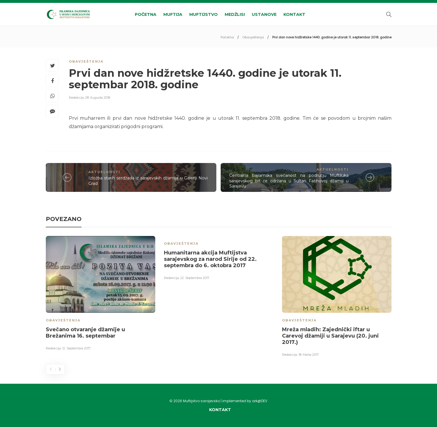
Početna (145, 14)
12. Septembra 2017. (76, 348)
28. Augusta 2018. (98, 97)
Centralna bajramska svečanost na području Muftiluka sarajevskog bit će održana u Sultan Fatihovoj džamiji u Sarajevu (289, 181)
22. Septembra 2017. (194, 278)
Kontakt (294, 14)
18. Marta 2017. (308, 355)
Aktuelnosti (104, 172)
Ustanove (264, 14)
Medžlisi (235, 14)
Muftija (172, 14)
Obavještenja (253, 37)
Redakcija (76, 97)
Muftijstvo (203, 14)
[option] (100, 294)
